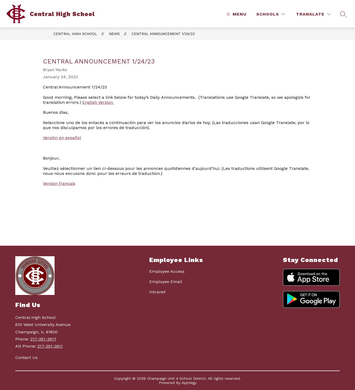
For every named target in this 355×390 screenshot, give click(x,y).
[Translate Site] (313, 14)
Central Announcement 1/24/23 (163, 34)
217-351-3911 (50, 346)
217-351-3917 (43, 339)
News (114, 34)
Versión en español (62, 137)
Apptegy (189, 383)
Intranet (157, 291)
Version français (59, 183)
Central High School (75, 34)
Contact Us (26, 357)
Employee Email (165, 281)
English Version (98, 102)
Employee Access (166, 271)
